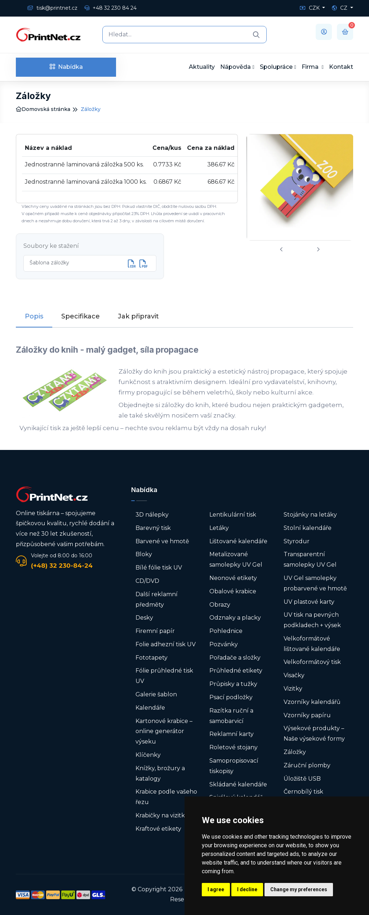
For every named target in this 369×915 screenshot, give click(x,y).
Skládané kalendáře (238, 784)
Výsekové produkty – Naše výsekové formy (314, 733)
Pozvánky (223, 644)
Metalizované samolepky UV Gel (235, 559)
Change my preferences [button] (298, 889)
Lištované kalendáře (238, 541)
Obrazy (219, 604)
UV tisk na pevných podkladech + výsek (312, 620)
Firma (311, 66)
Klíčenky (148, 754)
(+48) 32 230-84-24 (62, 565)
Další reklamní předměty (156, 599)
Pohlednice (226, 631)
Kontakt (341, 66)
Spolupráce (276, 66)
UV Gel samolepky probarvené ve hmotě (315, 583)
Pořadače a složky (235, 657)
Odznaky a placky (235, 617)
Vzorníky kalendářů (312, 701)
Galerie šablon (156, 694)
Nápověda (235, 66)
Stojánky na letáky (310, 514)
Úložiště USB (302, 778)
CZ (340, 8)
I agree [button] (216, 889)
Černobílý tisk (303, 791)
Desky (144, 617)
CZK (310, 8)
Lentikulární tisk (232, 514)
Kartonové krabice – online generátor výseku (163, 731)
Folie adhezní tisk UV (165, 644)
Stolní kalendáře (308, 528)
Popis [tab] (34, 316)
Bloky (143, 554)
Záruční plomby (307, 765)
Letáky (219, 528)
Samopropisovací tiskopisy (233, 766)
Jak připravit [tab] (138, 316)
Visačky (294, 675)
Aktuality (202, 66)
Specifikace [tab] (80, 316)
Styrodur (297, 541)
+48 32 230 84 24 (110, 8)
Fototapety (151, 657)
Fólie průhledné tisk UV (164, 675)
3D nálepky (152, 514)
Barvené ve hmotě (162, 541)
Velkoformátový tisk (312, 662)
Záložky (295, 752)
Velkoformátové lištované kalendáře (312, 643)
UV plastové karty (309, 601)
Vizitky (293, 688)
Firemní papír (155, 631)
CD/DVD (147, 580)
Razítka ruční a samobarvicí (231, 715)
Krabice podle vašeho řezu (166, 796)
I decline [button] (247, 889)
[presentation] (281, 249)
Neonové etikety (233, 578)
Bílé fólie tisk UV (158, 567)
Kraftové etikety (158, 828)
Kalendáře (150, 707)
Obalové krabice (232, 591)
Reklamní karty (231, 734)
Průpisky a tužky (233, 683)
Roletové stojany (233, 747)
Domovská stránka (43, 109)
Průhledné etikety (235, 670)
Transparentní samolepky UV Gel (310, 559)
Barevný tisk (153, 528)
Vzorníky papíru (307, 715)
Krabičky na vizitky (161, 815)
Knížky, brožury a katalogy (160, 773)
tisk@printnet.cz (52, 8)
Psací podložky (231, 697)
